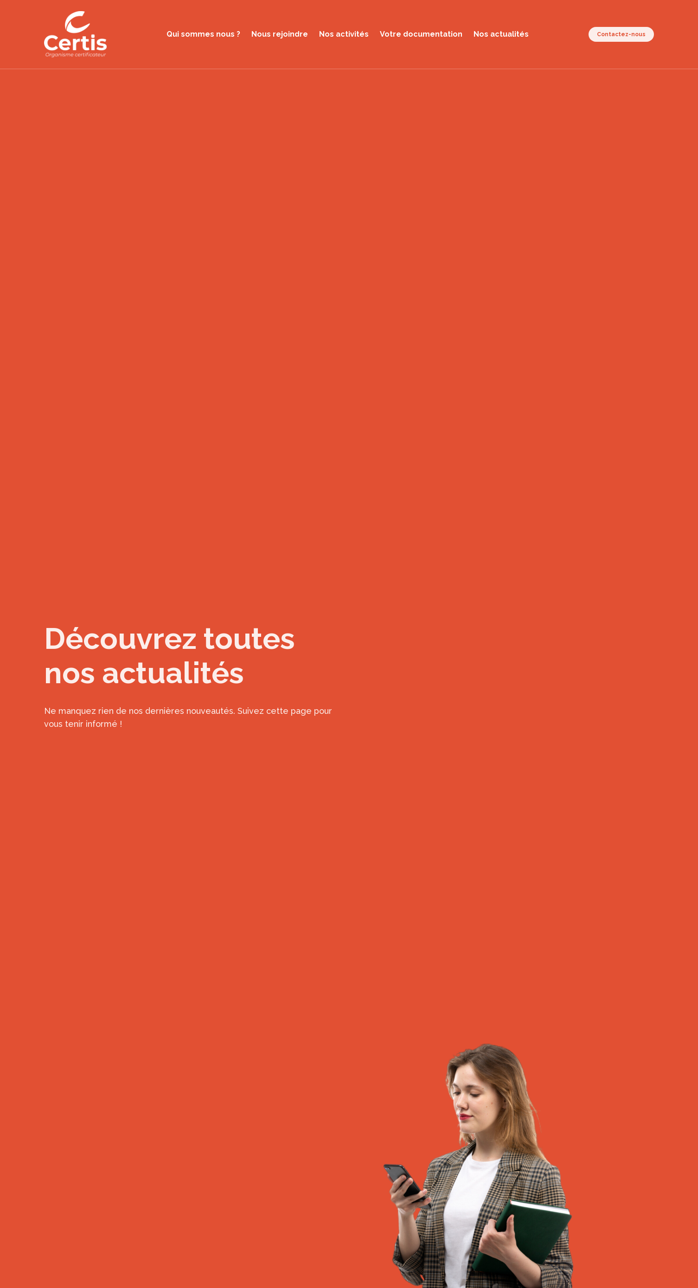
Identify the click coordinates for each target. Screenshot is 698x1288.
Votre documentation (421, 34)
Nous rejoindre (279, 34)
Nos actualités (501, 34)
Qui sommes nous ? (203, 34)
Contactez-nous (621, 34)
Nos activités (344, 34)
